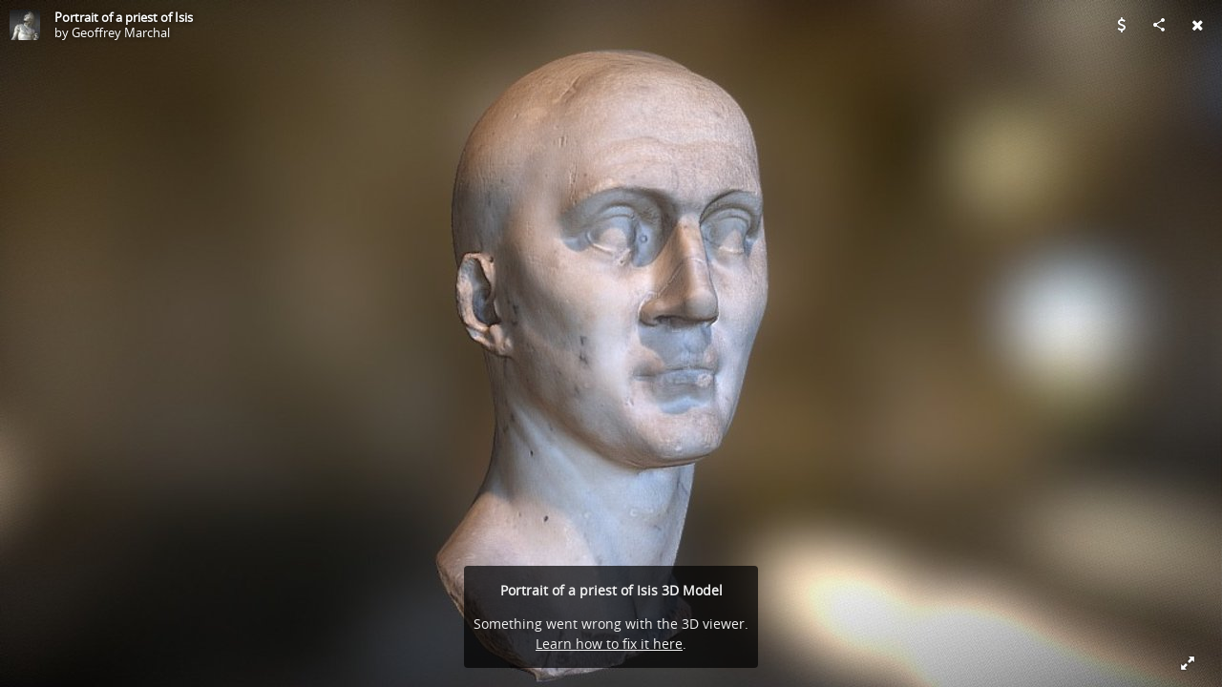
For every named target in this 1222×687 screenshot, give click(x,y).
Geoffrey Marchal (121, 32)
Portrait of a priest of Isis (123, 17)
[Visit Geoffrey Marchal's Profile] (25, 25)
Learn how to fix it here (609, 644)
